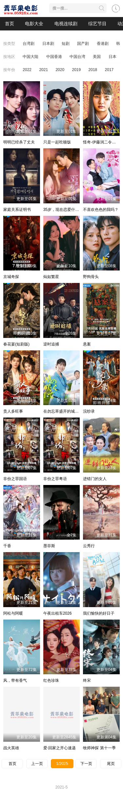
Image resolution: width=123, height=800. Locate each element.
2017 (109, 69)
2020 (59, 69)
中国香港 (54, 56)
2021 (43, 69)
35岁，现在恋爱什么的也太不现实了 (75, 209)
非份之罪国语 (15, 478)
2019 (76, 69)
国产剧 (83, 43)
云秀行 (89, 546)
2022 (27, 69)
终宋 (87, 680)
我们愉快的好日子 (98, 613)
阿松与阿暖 (13, 613)
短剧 (66, 43)
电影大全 (34, 23)
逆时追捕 (51, 344)
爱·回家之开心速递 (59, 748)
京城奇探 (11, 276)
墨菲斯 (49, 546)
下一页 (86, 763)
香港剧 (103, 43)
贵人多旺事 (13, 411)
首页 (9, 23)
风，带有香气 (15, 680)
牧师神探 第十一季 (99, 748)
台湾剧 (28, 43)
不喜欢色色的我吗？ (100, 209)
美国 (97, 56)
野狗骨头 (91, 276)
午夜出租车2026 (57, 613)
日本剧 (48, 43)
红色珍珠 (51, 680)
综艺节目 (97, 23)
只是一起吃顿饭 (57, 142)
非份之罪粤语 (55, 478)
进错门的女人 (95, 478)
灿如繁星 (51, 276)
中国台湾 (77, 56)
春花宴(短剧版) (16, 344)
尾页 (111, 763)
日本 (112, 56)
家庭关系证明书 (17, 209)
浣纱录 (89, 411)
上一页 (37, 763)
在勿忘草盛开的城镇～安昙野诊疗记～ (76, 411)
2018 (93, 69)
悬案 (87, 344)
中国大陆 (30, 56)
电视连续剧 (65, 23)
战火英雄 (11, 748)
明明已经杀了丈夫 (19, 142)
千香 (7, 546)
